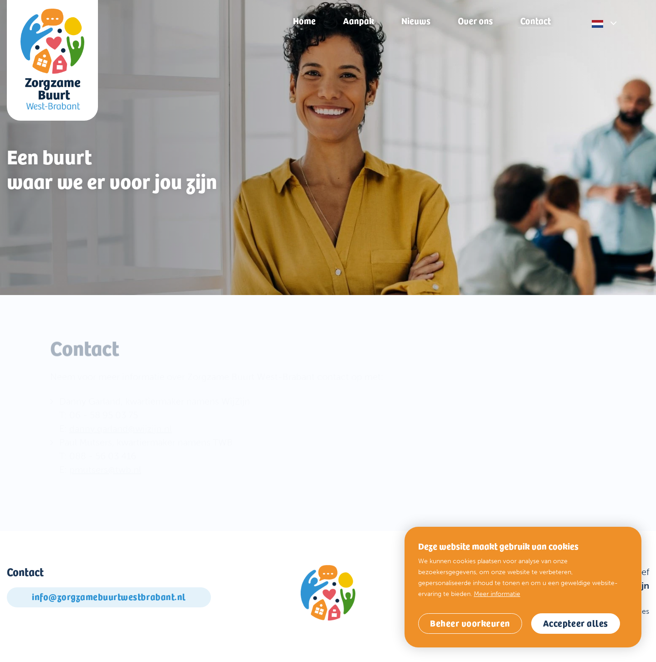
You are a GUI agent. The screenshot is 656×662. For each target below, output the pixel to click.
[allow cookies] (575, 623)
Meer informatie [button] (497, 594)
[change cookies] (470, 623)
